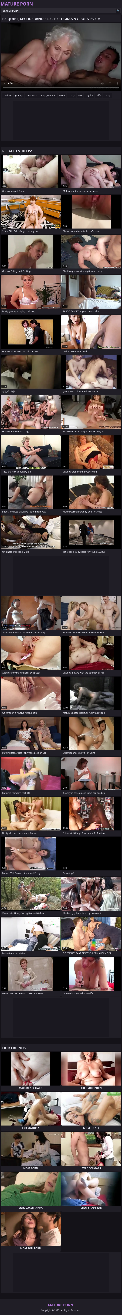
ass (80, 95)
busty (107, 95)
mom (62, 95)
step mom (31, 95)
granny (19, 95)
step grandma (48, 95)
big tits (89, 95)
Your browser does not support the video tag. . (61, 57)
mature (7, 95)
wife (99, 95)
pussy (72, 95)
